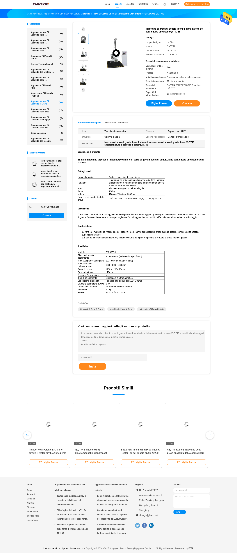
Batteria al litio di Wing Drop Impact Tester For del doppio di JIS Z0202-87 (140, 453)
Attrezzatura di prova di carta (151, 309)
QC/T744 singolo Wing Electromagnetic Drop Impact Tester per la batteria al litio (91, 453)
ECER (191, 548)
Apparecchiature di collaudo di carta (47, 102)
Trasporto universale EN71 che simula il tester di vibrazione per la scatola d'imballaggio (47, 453)
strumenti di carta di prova (91, 309)
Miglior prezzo (159, 103)
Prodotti (31, 494)
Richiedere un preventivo (197, 4)
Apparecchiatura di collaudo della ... (47, 33)
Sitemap (31, 507)
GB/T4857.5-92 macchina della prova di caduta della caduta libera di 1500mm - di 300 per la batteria (186, 453)
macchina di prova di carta (121, 309)
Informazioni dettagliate (89, 122)
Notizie (30, 503)
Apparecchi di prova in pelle (47, 86)
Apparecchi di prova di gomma (47, 57)
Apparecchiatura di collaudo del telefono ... (47, 70)
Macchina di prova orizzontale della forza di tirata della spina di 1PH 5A (72, 528)
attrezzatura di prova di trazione (47, 94)
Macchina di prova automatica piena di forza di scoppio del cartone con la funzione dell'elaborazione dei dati (52, 173)
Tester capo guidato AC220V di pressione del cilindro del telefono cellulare (72, 500)
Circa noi (31, 498)
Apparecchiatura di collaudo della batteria (111, 487)
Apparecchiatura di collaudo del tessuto (47, 139)
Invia (92, 366)
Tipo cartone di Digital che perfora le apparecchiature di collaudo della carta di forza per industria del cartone (51, 163)
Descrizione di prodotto (116, 122)
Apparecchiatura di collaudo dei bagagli (47, 118)
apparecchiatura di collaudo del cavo (47, 126)
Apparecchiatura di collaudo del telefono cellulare (70, 487)
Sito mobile (32, 511)
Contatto (47, 215)
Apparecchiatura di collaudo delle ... (47, 78)
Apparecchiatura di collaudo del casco (47, 110)
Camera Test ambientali (47, 64)
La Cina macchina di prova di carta (59, 548)
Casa (29, 490)
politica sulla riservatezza (33, 518)
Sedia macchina (47, 133)
